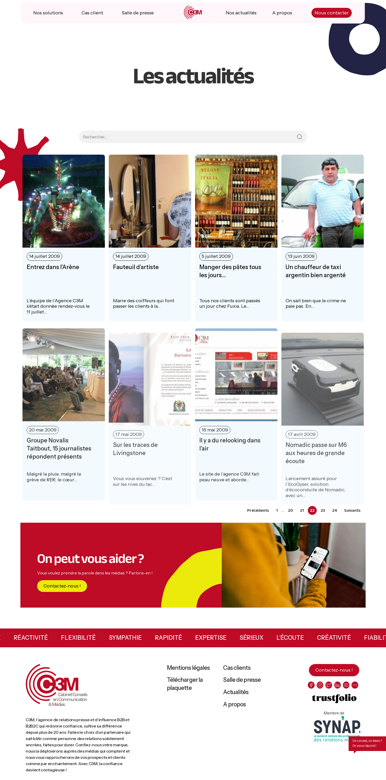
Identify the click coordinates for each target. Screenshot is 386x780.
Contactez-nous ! (62, 589)
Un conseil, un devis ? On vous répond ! (367, 746)
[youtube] (347, 687)
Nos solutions (49, 16)
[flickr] (356, 687)
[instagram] (320, 687)
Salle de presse (138, 16)
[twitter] (329, 687)
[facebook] (311, 687)
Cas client (93, 16)
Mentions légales (188, 670)
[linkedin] (338, 687)
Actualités (235, 694)
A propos (282, 16)
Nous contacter (331, 16)
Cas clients (236, 670)
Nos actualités (240, 16)
